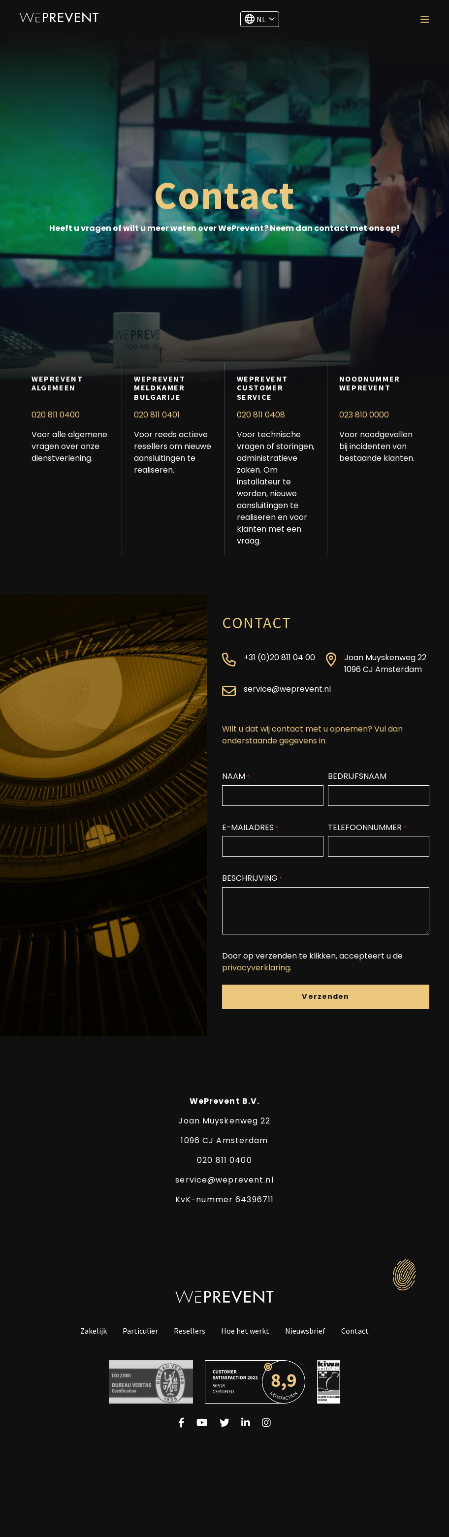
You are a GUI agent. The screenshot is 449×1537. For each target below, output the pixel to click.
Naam (236, 776)
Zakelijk (93, 1331)
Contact (355, 1331)
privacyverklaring (256, 967)
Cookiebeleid (271, 1460)
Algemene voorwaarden (194, 1460)
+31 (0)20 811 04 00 (279, 657)
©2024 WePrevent (339, 1460)
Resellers (189, 1331)
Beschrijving (252, 878)
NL (255, 19)
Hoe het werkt (245, 1331)
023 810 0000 (364, 414)
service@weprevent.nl (287, 689)
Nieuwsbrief (305, 1331)
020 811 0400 (56, 414)
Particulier (140, 1331)
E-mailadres (250, 827)
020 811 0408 (261, 414)
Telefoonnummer (367, 827)
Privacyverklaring (109, 1460)
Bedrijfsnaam (357, 776)
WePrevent (59, 17)
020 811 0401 (157, 414)
